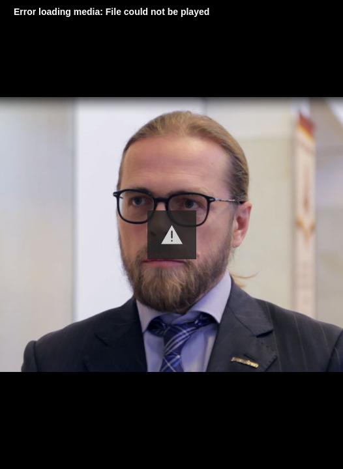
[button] (171, 234)
